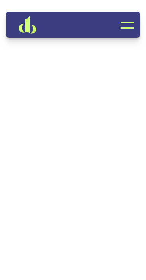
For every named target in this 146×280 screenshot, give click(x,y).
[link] (39, 25)
